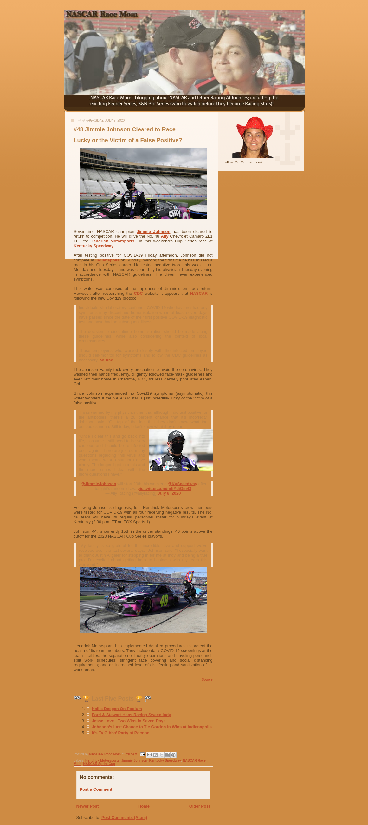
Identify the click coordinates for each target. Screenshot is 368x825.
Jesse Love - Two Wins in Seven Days (129, 720)
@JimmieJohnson (98, 483)
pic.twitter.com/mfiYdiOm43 (164, 488)
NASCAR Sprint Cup (99, 764)
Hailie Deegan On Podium (117, 708)
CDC (138, 293)
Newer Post (87, 806)
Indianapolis (107, 260)
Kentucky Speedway (94, 245)
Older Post (199, 806)
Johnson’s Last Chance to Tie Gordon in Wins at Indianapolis (152, 726)
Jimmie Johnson (153, 231)
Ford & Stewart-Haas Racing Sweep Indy (131, 714)
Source (207, 679)
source (106, 360)
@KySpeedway (182, 483)
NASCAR (199, 293)
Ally (165, 236)
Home (144, 806)
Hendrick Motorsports (112, 241)
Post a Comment (96, 789)
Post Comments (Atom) (124, 817)
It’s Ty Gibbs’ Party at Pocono (121, 732)
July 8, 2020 (169, 493)
